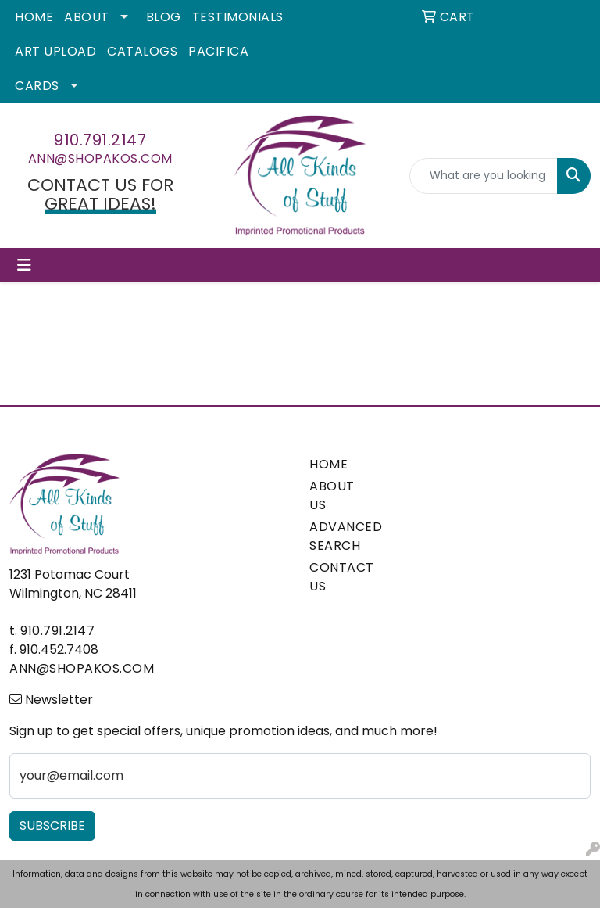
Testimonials (238, 17)
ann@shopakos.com (100, 158)
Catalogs (142, 51)
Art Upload (55, 51)
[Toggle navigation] (24, 265)
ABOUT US (332, 495)
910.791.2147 (100, 140)
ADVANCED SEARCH (337, 536)
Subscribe (52, 825)
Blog (163, 17)
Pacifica (218, 51)
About (86, 17)
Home (34, 17)
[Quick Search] (483, 176)
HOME (328, 464)
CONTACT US (337, 576)
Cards (37, 86)
